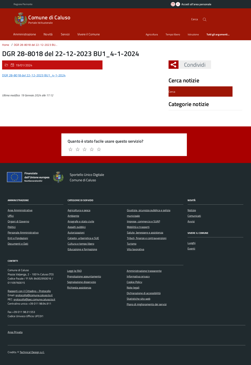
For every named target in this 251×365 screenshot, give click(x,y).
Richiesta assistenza (79, 287)
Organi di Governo (18, 221)
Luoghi (192, 243)
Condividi (191, 64)
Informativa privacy (138, 276)
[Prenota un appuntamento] (173, 4)
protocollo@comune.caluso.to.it (34, 295)
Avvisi (191, 221)
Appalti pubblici (77, 227)
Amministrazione (24, 34)
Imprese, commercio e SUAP (143, 221)
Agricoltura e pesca (79, 210)
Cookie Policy (134, 282)
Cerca (194, 19)
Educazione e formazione (82, 249)
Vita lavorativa (135, 249)
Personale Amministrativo (23, 232)
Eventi (191, 248)
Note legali (133, 287)
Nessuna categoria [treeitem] (181, 112)
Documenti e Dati (18, 244)
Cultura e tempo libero (81, 244)
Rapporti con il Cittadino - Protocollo (29, 291)
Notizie (192, 210)
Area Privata (15, 332)
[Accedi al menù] (7, 18)
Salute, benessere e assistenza (145, 232)
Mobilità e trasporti (138, 227)
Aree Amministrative (20, 210)
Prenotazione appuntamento (84, 276)
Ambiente (73, 216)
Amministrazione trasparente (144, 271)
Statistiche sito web (138, 299)
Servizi (65, 34)
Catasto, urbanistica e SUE (83, 238)
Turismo (131, 244)
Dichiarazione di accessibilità (144, 293)
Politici (12, 227)
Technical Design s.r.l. (32, 352)
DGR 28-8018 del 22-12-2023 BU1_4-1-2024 (34, 75)
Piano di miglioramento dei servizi (147, 304)
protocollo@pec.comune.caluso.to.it (34, 299)
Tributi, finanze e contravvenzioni (146, 238)
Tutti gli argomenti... (218, 34)
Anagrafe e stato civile (81, 221)
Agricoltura (152, 34)
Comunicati (194, 216)
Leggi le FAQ (74, 271)
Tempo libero (173, 34)
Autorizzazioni (76, 232)
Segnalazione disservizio (81, 282)
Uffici (11, 216)
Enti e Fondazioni (18, 238)
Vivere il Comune (88, 34)
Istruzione (193, 34)
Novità (48, 34)
